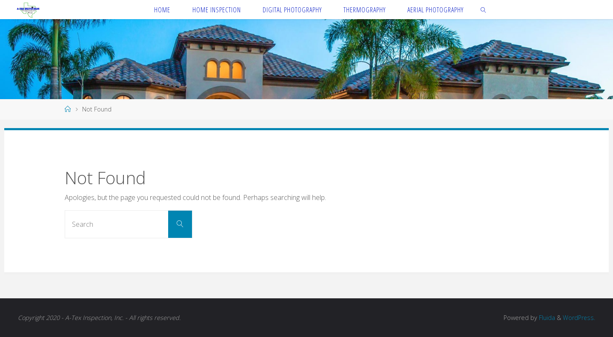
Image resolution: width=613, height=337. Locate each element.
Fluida (546, 318)
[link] (484, 9)
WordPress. (578, 318)
